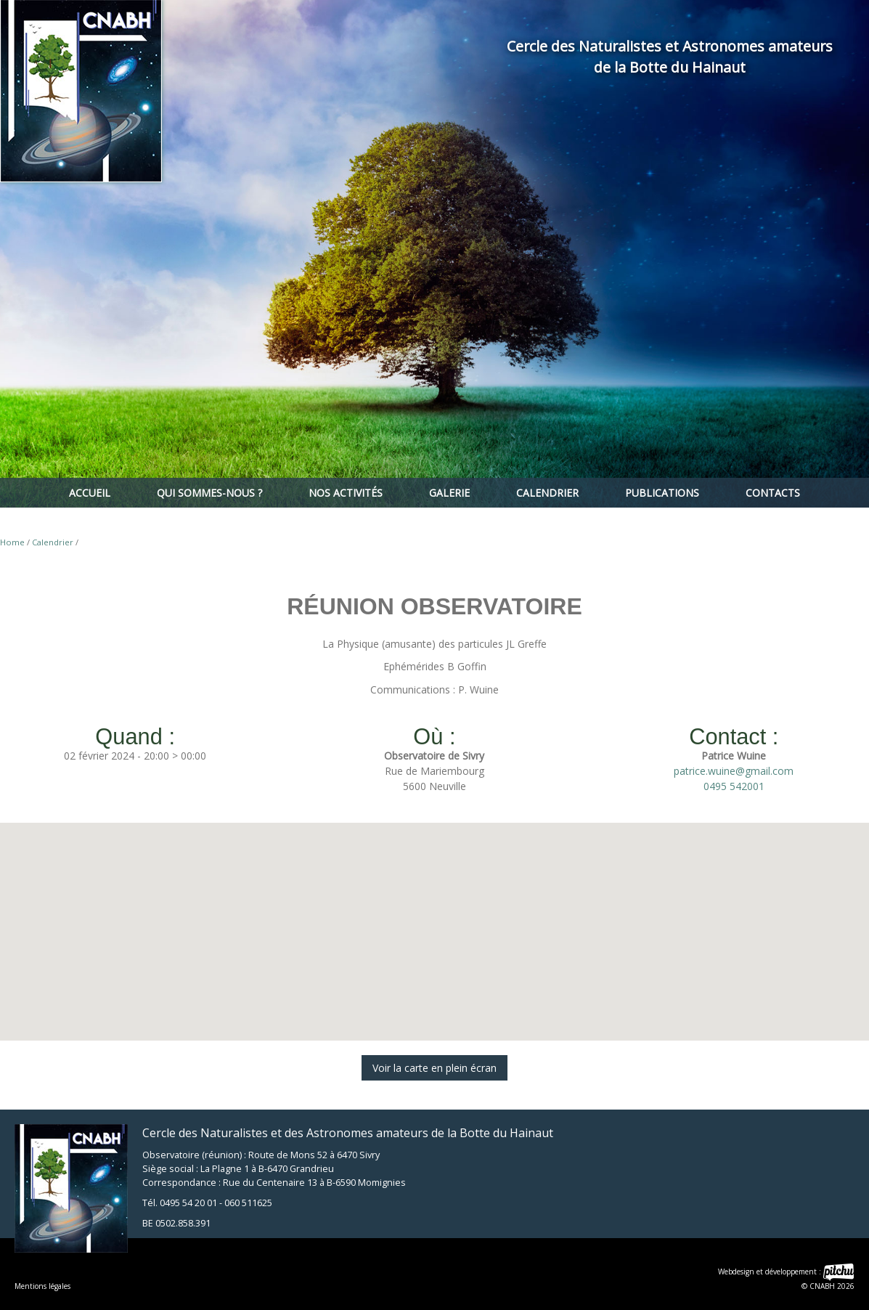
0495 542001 (733, 786)
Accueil (89, 493)
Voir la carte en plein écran (434, 1068)
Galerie (449, 493)
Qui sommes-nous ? (209, 493)
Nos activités (346, 493)
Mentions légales (42, 1286)
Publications (662, 493)
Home (12, 542)
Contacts (773, 493)
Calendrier (547, 493)
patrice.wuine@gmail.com (733, 771)
